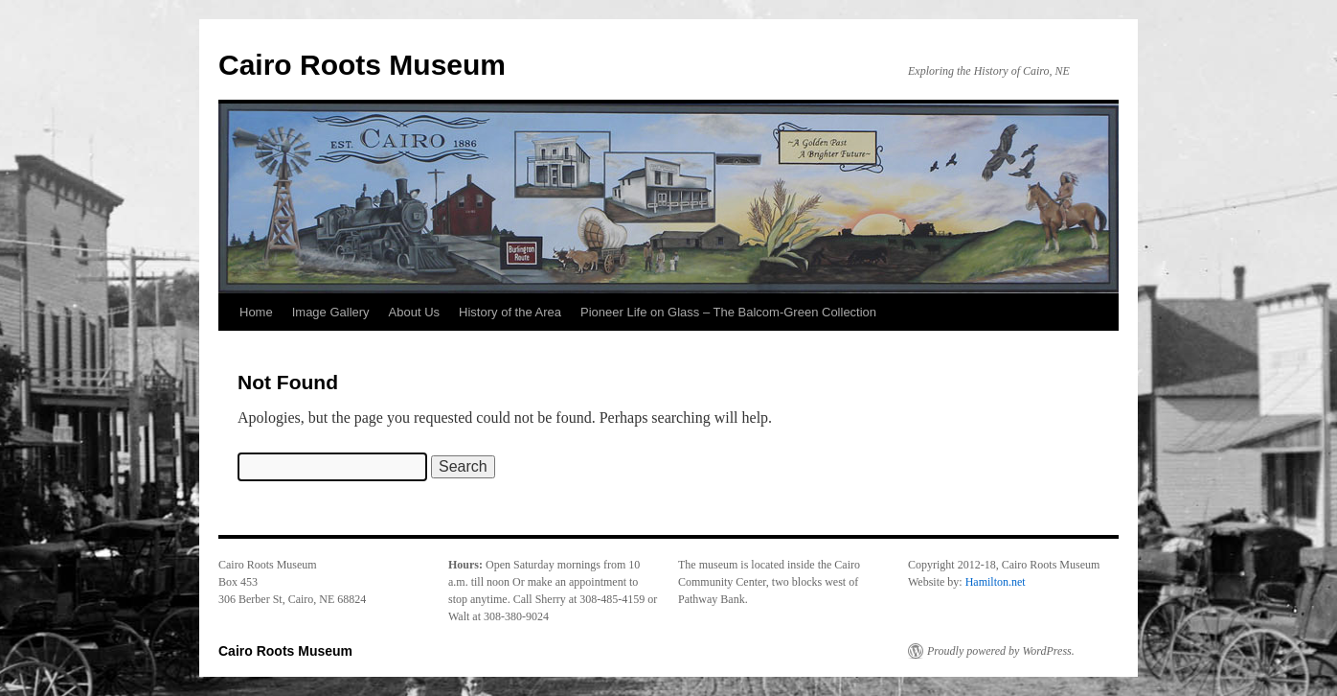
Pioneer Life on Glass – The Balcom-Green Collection (728, 312)
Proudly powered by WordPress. (1001, 651)
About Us (414, 312)
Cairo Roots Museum (362, 65)
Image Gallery (331, 312)
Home (256, 312)
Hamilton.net (995, 582)
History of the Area (510, 312)
